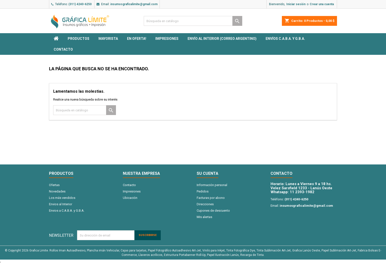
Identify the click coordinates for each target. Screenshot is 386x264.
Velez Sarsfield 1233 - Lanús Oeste (301, 188)
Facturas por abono (211, 198)
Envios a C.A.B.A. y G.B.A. (66, 210)
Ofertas (54, 185)
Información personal (212, 185)
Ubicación (130, 198)
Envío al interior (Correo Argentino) (222, 39)
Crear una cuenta (322, 4)
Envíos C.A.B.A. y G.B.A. (285, 39)
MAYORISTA (108, 39)
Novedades (57, 191)
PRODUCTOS (78, 39)
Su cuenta (207, 173)
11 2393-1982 (302, 192)
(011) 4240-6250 (80, 4)
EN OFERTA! (136, 39)
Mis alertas (204, 217)
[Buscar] (193, 21)
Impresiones (166, 39)
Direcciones (205, 204)
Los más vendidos (62, 198)
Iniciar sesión (296, 4)
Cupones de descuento (213, 210)
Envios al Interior (60, 204)
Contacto (63, 49)
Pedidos (203, 191)
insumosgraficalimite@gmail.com (134, 4)
